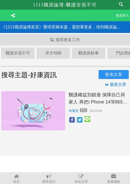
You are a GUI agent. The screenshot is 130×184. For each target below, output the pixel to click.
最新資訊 (48, 178)
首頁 (16, 178)
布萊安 (74, 111)
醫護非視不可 (18, 53)
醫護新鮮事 (88, 53)
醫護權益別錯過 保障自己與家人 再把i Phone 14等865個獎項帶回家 (98, 99)
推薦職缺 (114, 178)
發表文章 (81, 178)
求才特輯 (53, 53)
